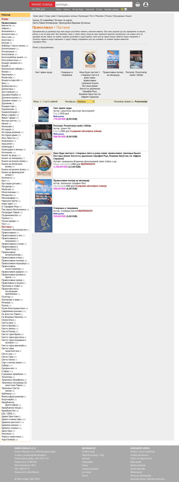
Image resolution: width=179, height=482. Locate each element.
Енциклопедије (9, 111)
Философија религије (13, 396)
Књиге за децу (9, 155)
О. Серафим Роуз (10, 206)
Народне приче (10, 200)
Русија (5, 305)
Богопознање (8, 48)
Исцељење (7, 140)
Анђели (5, 28)
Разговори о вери (11, 299)
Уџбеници (6, 393)
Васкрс (5, 71)
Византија (7, 77)
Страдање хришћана (12, 373)
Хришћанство (9, 410)
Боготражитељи (10, 59)
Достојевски (8, 91)
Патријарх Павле (10, 212)
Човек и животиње (11, 436)
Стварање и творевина (67, 73)
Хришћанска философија (10, 403)
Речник (108, 16)
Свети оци (7, 353)
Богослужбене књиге (12, 57)
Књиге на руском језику (14, 169)
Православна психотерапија (11, 267)
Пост (4, 223)
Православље (9, 22)
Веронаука (7, 74)
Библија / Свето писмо (13, 45)
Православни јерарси (13, 271)
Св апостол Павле (11, 313)
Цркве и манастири (11, 419)
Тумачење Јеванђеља (13, 379)
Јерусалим (7, 143)
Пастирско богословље (14, 209)
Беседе (5, 42)
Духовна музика (10, 97)
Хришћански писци (11, 407)
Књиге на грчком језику (14, 160)
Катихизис (7, 152)
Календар (7, 146)
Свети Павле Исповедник (45, 22)
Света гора (7, 322)
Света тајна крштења (13, 337)
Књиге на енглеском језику (12, 165)
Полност (6, 218)
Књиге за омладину (12, 158)
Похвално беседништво (14, 229)
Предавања (118, 16)
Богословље (8, 54)
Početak (6, 14)
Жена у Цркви (9, 114)
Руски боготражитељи (13, 308)
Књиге (129, 16)
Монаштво (7, 194)
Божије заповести (11, 62)
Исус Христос (9, 137)
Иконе (5, 123)
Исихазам (7, 126)
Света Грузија (8, 325)
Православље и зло (12, 235)
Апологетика (8, 34)
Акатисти (6, 25)
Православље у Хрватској (10, 248)
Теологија (7, 376)
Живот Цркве (8, 117)
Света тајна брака (11, 334)
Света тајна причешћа (13, 345)
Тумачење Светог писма (11, 389)
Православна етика (12, 257)
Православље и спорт (13, 243)
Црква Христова (10, 416)
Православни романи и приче (13, 276)
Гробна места (8, 85)
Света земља (8, 328)
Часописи (6, 433)
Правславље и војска (13, 282)
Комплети (7, 177)
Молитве (100, 16)
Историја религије (11, 132)
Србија (5, 365)
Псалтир (6, 296)
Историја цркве (10, 134)
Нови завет (8, 203)
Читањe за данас (63, 20)
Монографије (8, 197)
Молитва (6, 189)
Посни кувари (9, 220)
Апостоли (7, 36)
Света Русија (8, 331)
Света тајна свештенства (10, 349)
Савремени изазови (12, 311)
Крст (4, 180)
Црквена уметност (11, 422)
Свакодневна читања (67, 16)
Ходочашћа (8, 399)
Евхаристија (8, 106)
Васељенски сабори (12, 68)
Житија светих (9, 120)
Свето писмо (8, 359)
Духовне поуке (9, 100)
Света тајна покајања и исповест (14, 341)
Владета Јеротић (10, 80)
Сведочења (8, 319)
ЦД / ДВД (7, 413)
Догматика (7, 88)
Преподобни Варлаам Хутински (74, 22)
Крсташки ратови (11, 183)
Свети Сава (7, 356)
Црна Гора (7, 430)
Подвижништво (10, 215)
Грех (4, 83)
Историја (6, 129)
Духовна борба (10, 94)
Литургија (7, 186)
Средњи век (8, 368)
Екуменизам (8, 109)
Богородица (8, 51)
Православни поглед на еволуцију (113, 73)
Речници (6, 302)
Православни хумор (12, 279)
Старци (5, 371)
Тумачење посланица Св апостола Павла (14, 384)
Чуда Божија (8, 439)
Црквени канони (10, 424)
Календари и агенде (12, 149)
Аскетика (6, 39)
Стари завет (50, 16)
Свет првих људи (43, 72)
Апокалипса (8, 31)
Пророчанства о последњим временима (10, 291)
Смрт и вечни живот (12, 362)
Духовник (7, 103)
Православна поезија (13, 260)
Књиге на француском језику (13, 173)
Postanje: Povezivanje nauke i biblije (136, 73)
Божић (5, 65)
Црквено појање (10, 427)
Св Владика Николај (12, 316)
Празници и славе (11, 285)
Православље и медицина (10, 239)
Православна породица (14, 263)
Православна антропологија (11, 253)
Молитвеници (9, 192)
